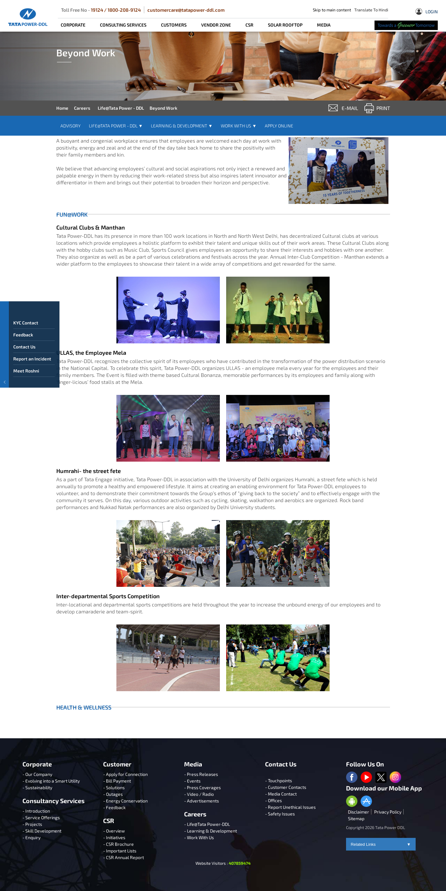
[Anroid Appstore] (351, 802)
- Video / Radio (199, 794)
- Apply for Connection (125, 774)
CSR (249, 25)
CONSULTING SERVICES (123, 25)
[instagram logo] (395, 777)
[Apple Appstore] (366, 802)
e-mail (350, 108)
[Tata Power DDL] (27, 17)
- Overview (114, 830)
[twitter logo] (381, 777)
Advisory (70, 125)
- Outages (113, 794)
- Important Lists (119, 850)
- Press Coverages (202, 787)
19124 (97, 10)
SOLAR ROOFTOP (285, 25)
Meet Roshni (27, 381)
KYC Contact (26, 333)
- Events (192, 780)
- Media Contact (281, 793)
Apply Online (279, 125)
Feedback (24, 345)
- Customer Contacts (285, 787)
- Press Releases (201, 774)
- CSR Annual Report (123, 857)
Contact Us (25, 357)
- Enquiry (31, 837)
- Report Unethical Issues (290, 807)
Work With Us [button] (239, 125)
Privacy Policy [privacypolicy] (387, 811)
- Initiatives (114, 837)
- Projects (32, 824)
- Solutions (114, 787)
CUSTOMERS (174, 25)
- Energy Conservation (125, 800)
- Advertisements (201, 800)
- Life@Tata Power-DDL (207, 824)
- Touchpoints (278, 780)
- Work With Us (199, 837)
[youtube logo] (366, 777)
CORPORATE (73, 25)
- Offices (273, 800)
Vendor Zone (216, 25)
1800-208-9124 (124, 10)
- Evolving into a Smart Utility (51, 780)
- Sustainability (37, 787)
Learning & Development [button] (182, 125)
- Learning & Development (210, 830)
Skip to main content (332, 9)
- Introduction (36, 811)
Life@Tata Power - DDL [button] (116, 125)
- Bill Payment (117, 780)
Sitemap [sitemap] (356, 818)
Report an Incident (33, 369)
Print (383, 108)
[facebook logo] (351, 777)
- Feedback (114, 807)
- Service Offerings (41, 817)
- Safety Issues (280, 813)
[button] (4, 356)
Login (427, 12)
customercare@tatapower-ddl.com (186, 10)
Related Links (381, 844)
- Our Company (37, 774)
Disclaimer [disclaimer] (358, 811)
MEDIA (324, 25)
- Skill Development (41, 830)
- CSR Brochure (118, 844)
